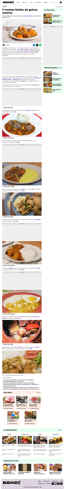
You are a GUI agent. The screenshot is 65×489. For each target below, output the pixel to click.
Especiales (46, 2)
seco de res (37, 78)
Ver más (38, 392)
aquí (15, 111)
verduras (32, 51)
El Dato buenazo (46, 481)
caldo (26, 49)
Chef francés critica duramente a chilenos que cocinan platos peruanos (20, 387)
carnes (19, 51)
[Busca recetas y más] (56, 2)
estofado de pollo (6, 79)
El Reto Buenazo (38, 2)
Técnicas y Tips (25, 2)
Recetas (18, 2)
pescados (26, 51)
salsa (22, 49)
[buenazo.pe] (12, 482)
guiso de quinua (17, 79)
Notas (31, 2)
